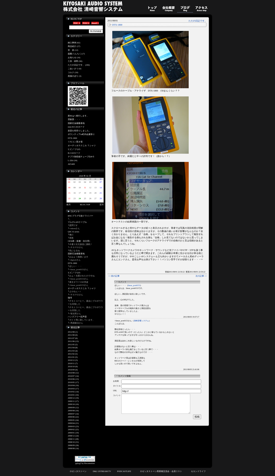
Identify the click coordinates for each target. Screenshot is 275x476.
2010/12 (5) (73, 360)
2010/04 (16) (73, 385)
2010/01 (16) (73, 395)
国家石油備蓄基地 (76, 123)
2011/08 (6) (73, 335)
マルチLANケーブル (77, 222)
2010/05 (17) (73, 382)
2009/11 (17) (73, 401)
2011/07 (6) (73, 338)
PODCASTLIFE (124, 471)
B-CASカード (74, 153)
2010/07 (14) (73, 376)
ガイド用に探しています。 (82, 320)
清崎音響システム (141, 321)
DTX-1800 (72, 138)
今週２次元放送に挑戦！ (80, 244)
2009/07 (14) (73, 414)
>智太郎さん (75, 313)
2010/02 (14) (73, 391)
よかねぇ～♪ (75, 291)
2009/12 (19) (73, 398)
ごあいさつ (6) (74, 68)
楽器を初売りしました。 (79, 130)
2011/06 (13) (73, 341)
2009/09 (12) (73, 407)
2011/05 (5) (73, 344)
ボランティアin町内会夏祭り (81, 134)
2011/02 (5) (73, 354)
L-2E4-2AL (73, 160)
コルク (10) (73, 72)
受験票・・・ (74, 119)
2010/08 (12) (73, 373)
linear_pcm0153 (134, 285)
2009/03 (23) (73, 426)
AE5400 (71, 164)
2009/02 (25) (73, 429)
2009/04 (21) (73, 423)
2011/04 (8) (73, 347)
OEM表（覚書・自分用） (79, 241)
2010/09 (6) (73, 370)
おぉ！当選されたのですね (82, 276)
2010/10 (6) (73, 366)
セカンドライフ (198, 471)
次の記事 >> (201, 276)
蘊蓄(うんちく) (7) (76, 54)
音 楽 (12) (73, 50)
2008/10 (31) (73, 442)
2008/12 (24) (73, 436)
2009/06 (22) (73, 417)
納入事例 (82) (74, 42)
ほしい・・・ (75, 266)
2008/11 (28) (73, 439)
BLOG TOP (76, 19)
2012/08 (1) (73, 332)
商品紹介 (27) (74, 46)
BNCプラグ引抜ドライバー (80, 216)
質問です (73, 225)
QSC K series (73, 231)
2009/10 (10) (73, 404)
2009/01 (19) (73, 433)
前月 (68, 204)
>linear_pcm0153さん (78, 269)
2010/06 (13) (73, 379)
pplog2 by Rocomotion (85, 462)
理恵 (71, 238)
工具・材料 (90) (75, 61)
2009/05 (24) (73, 420)
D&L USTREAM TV (102, 471)
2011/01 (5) (73, 357)
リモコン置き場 (75, 142)
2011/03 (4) (73, 351)
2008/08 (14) (73, 448)
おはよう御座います (78, 257)
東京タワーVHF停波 (78, 282)
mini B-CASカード (76, 127)
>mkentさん (74, 228)
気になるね (74, 250)
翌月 (101, 204)
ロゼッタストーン (78, 471)
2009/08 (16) (73, 410)
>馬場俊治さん (76, 323)
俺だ (71, 235)
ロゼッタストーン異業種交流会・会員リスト (161, 471)
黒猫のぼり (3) (74, 76)
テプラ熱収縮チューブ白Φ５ (81, 156)
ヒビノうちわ (74, 149)
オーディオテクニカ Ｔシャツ (82, 145)
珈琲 (70, 298)
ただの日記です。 (197, 20)
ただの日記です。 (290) (79, 65)
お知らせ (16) (74, 57)
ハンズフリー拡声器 (77, 316)
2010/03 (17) (73, 388)
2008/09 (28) (73, 445)
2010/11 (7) (73, 363)
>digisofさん (75, 260)
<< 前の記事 (114, 276)
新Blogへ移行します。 (78, 116)
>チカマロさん (76, 247)
